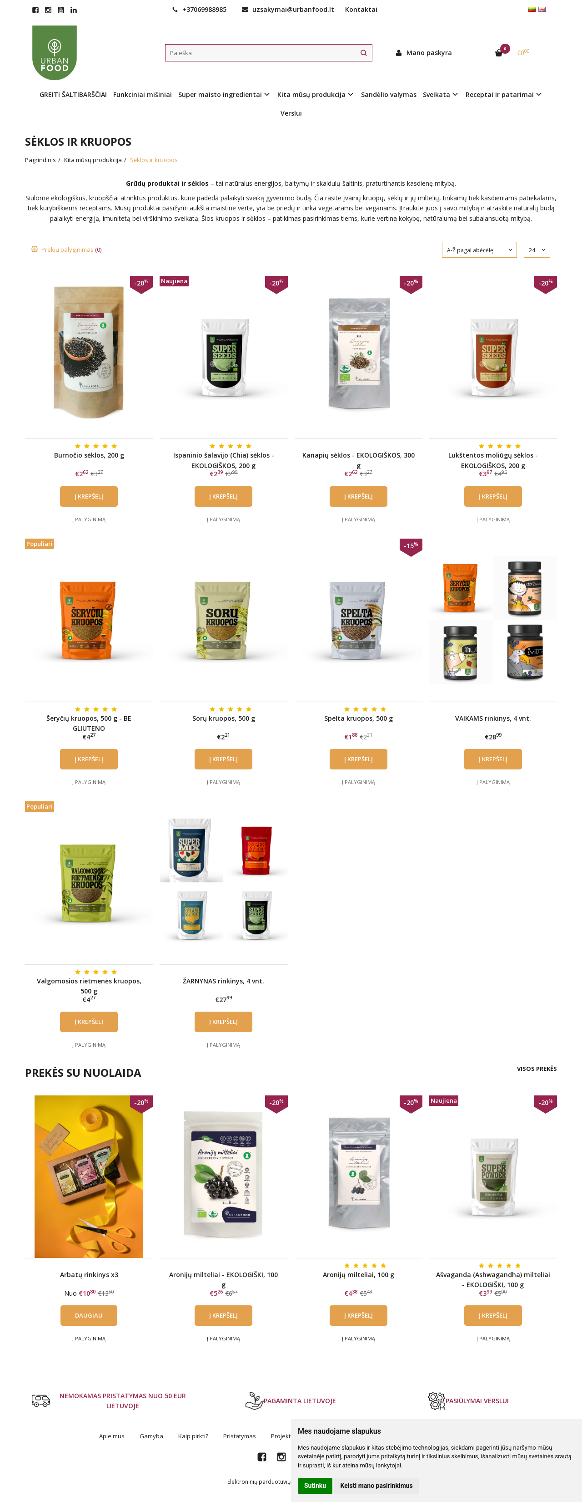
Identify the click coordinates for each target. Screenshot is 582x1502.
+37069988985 (199, 9)
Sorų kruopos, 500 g (223, 718)
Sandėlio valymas (388, 94)
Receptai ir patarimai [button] (500, 94)
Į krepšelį (89, 496)
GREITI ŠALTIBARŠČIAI (73, 94)
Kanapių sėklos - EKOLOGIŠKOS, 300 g (358, 460)
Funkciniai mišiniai (142, 94)
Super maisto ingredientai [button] (220, 94)
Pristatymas (239, 1436)
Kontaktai (361, 9)
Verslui (291, 113)
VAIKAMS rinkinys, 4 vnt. (493, 718)
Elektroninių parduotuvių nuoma (268, 1482)
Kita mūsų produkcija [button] (311, 94)
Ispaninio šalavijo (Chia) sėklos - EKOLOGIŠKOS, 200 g (223, 460)
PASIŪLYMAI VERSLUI (468, 1401)
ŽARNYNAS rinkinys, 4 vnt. (223, 981)
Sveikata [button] (436, 94)
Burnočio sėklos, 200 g (89, 455)
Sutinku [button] (315, 1485)
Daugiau (89, 1315)
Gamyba (151, 1436)
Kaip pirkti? (193, 1436)
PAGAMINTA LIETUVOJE (291, 1401)
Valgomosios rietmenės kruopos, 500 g (89, 986)
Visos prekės (537, 1068)
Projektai (283, 1436)
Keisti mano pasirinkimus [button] (377, 1485)
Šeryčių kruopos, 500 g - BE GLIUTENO (88, 723)
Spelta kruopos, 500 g (358, 718)
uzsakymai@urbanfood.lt (288, 9)
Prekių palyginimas (66, 249)
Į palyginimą (88, 519)
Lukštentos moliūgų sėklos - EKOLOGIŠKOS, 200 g (493, 460)
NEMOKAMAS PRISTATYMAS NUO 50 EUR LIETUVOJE (109, 1400)
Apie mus (112, 1436)
